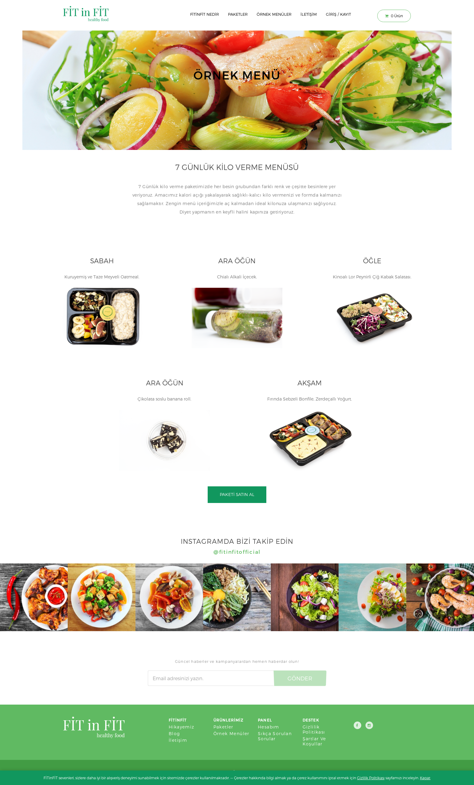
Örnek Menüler (274, 14)
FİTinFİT (178, 720)
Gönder (299, 676)
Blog (174, 733)
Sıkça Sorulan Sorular (275, 736)
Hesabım (268, 726)
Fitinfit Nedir (204, 14)
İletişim (308, 14)
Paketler (238, 14)
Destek (311, 720)
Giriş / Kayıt (338, 14)
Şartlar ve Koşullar (314, 741)
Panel (265, 720)
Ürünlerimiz (228, 720)
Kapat (425, 778)
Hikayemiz (181, 726)
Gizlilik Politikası (314, 729)
